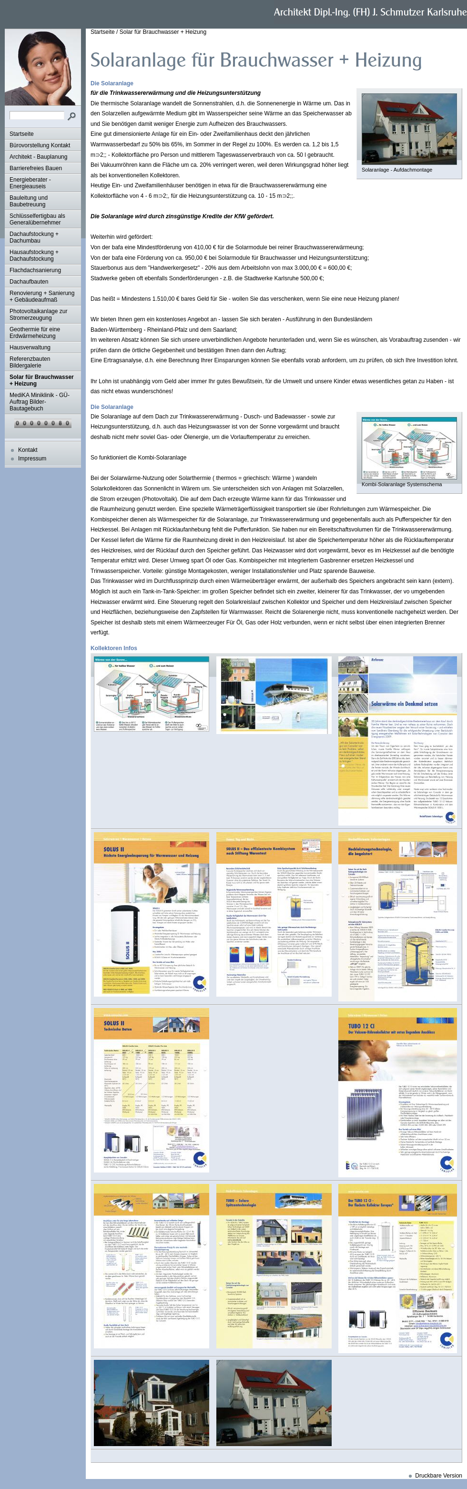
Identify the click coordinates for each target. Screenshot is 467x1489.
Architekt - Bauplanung (38, 156)
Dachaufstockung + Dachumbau (34, 237)
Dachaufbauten (29, 281)
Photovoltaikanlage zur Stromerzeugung (38, 314)
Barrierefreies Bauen (36, 168)
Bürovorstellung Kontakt (40, 145)
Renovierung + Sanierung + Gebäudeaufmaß (42, 296)
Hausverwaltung (30, 347)
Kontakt (28, 450)
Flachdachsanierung (35, 270)
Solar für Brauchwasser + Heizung (42, 380)
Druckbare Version (438, 1475)
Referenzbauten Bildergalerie (30, 362)
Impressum (32, 458)
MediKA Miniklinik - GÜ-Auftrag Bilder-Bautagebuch (40, 402)
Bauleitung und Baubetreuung (29, 201)
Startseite (22, 134)
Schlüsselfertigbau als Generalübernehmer (37, 219)
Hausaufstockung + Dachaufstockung (34, 255)
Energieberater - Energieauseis (30, 183)
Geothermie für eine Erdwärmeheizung (35, 332)
